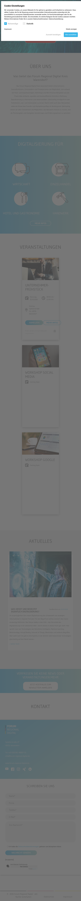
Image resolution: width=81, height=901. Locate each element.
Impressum (8, 29)
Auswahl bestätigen (53, 35)
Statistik (28, 23)
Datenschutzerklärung (56, 19)
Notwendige (11, 23)
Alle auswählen (70, 35)
